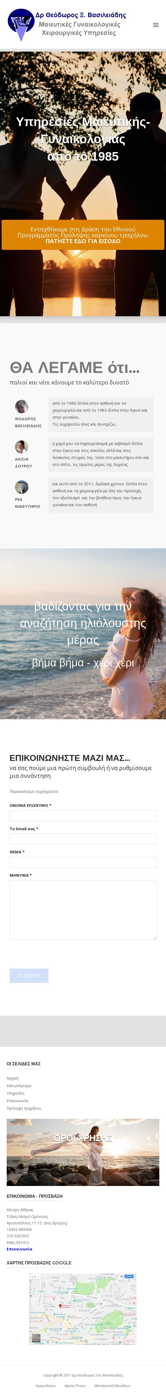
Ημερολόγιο (46, 1385)
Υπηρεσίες (15, 1093)
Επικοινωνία (17, 1100)
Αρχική (12, 1078)
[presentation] (50, 954)
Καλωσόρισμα (19, 1085)
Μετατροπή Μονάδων (112, 1385)
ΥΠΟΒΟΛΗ (29, 976)
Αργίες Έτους (75, 1385)
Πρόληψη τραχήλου (24, 1108)
